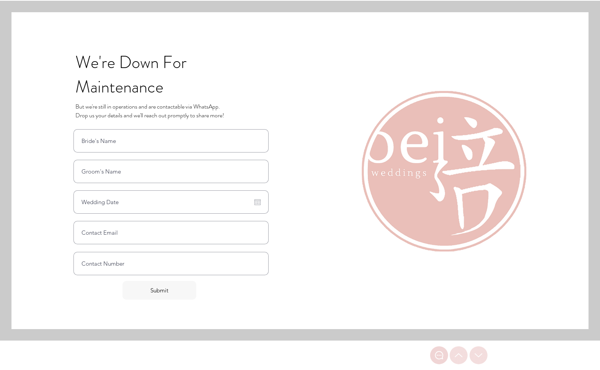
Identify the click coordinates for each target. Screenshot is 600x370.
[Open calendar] (257, 202)
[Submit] (159, 290)
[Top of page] (459, 355)
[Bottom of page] (479, 355)
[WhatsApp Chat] (439, 355)
